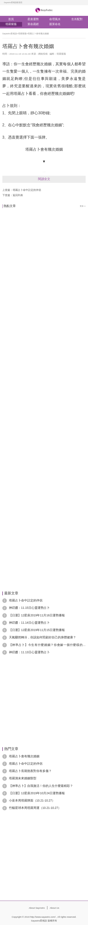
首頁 (11, 19)
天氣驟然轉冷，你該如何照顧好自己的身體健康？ (42, 637)
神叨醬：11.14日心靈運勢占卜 (29, 622)
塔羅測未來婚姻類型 (22, 778)
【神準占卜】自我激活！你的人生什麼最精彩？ (41, 786)
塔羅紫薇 (11, 24)
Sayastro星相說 (9, 33)
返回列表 (18, 195)
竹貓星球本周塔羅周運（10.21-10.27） (35, 808)
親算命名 (55, 24)
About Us (54, 908)
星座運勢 (33, 19)
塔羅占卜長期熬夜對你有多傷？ (30, 771)
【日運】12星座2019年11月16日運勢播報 (37, 615)
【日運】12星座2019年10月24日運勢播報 (37, 793)
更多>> (83, 206)
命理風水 (55, 19)
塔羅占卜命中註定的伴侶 (27, 190)
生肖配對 (77, 19)
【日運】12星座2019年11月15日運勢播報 (37, 630)
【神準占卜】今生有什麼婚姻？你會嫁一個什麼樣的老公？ (47, 645)
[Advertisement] (44, 355)
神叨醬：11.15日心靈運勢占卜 (29, 607)
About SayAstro (37, 908)
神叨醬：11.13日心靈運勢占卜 (29, 652)
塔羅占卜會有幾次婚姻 (38, 33)
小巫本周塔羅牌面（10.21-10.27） (32, 800)
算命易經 (33, 24)
